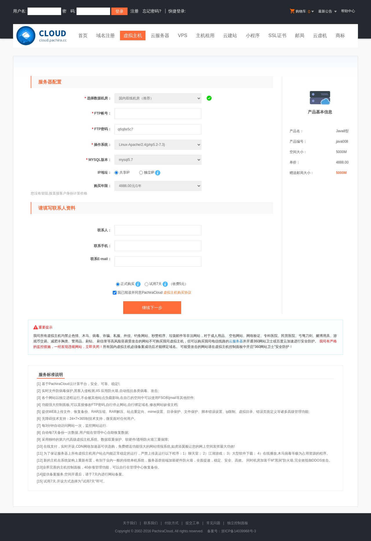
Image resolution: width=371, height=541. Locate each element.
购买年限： (102, 186)
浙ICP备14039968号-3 (238, 531)
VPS (182, 35)
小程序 (253, 35)
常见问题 (213, 523)
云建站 (230, 35)
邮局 (299, 35)
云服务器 (160, 35)
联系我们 (151, 523)
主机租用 (205, 35)
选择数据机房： (98, 98)
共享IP (122, 172)
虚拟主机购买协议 (177, 293)
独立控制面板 (237, 523)
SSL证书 (277, 35)
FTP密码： (101, 129)
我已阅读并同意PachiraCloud (154, 293)
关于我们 (130, 523)
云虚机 (320, 35)
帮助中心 (348, 11)
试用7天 (154, 284)
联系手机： (102, 246)
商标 (340, 35)
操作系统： (101, 145)
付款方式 (172, 523)
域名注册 (105, 35)
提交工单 (192, 523)
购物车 (302, 11)
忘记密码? (152, 11)
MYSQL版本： (98, 160)
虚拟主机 (132, 35)
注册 (134, 11)
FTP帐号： (101, 113)
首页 (83, 35)
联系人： (104, 230)
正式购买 (126, 284)
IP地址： (104, 172)
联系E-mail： (100, 259)
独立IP (146, 172)
